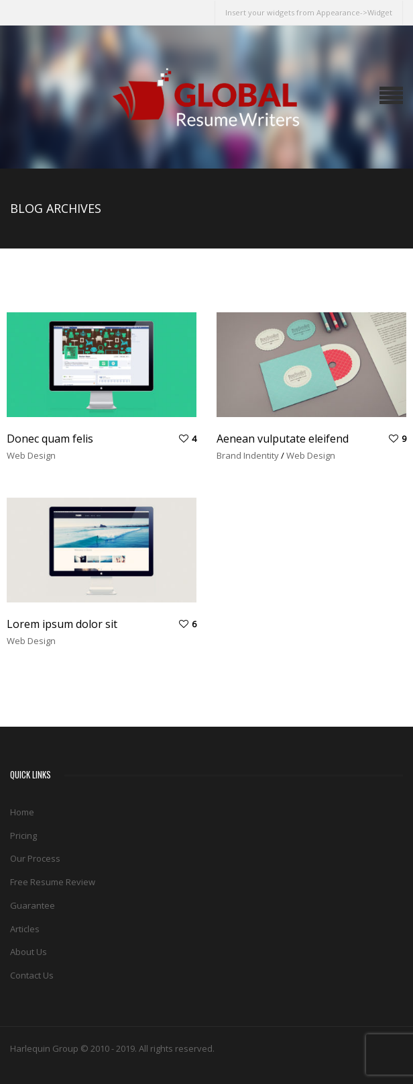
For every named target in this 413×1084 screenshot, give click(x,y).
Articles (25, 929)
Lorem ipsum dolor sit (62, 624)
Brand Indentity (248, 455)
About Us (28, 952)
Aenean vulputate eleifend (283, 438)
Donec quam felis (50, 438)
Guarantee (32, 905)
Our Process (35, 858)
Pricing (23, 835)
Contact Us (32, 975)
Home (22, 812)
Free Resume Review (52, 882)
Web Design (31, 455)
